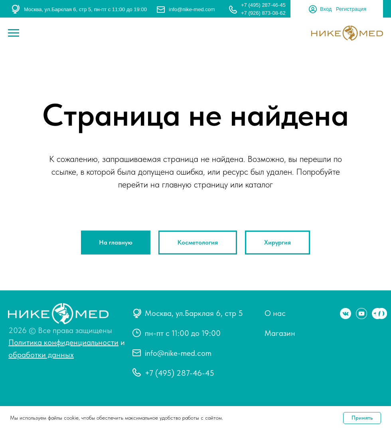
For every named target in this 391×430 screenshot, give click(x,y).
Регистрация (351, 9)
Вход (326, 9)
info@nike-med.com (192, 9)
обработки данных (41, 354)
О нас (275, 313)
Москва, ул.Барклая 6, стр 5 (194, 313)
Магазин (280, 333)
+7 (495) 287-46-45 (263, 5)
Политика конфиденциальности (63, 342)
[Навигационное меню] (13, 33)
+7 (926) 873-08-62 (263, 13)
